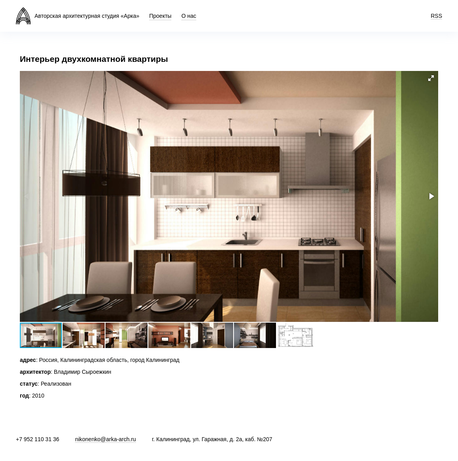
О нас (188, 16)
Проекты (160, 16)
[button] (431, 78)
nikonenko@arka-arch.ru (105, 439)
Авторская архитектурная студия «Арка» (86, 16)
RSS (436, 16)
